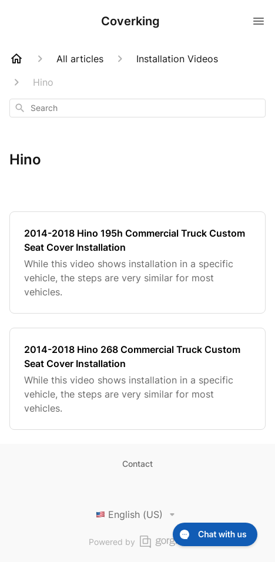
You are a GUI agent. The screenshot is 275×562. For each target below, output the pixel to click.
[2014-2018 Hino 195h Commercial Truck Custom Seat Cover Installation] (137, 262)
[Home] (16, 59)
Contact (137, 464)
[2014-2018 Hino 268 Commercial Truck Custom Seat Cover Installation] (137, 379)
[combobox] (137, 108)
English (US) (137, 514)
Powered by (138, 542)
